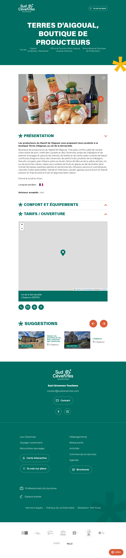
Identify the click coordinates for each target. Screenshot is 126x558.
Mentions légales (34, 508)
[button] (63, 253)
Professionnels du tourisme (38, 488)
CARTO (104, 289)
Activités (74, 448)
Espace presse (30, 497)
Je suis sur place (98, 8)
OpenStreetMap (87, 289)
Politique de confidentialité (60, 508)
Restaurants (76, 442)
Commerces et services (82, 454)
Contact (63, 400)
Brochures (80, 469)
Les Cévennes (28, 437)
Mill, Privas (95, 508)
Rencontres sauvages (32, 448)
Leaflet (77, 289)
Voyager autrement (31, 442)
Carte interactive (35, 458)
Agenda (73, 460)
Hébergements (78, 437)
